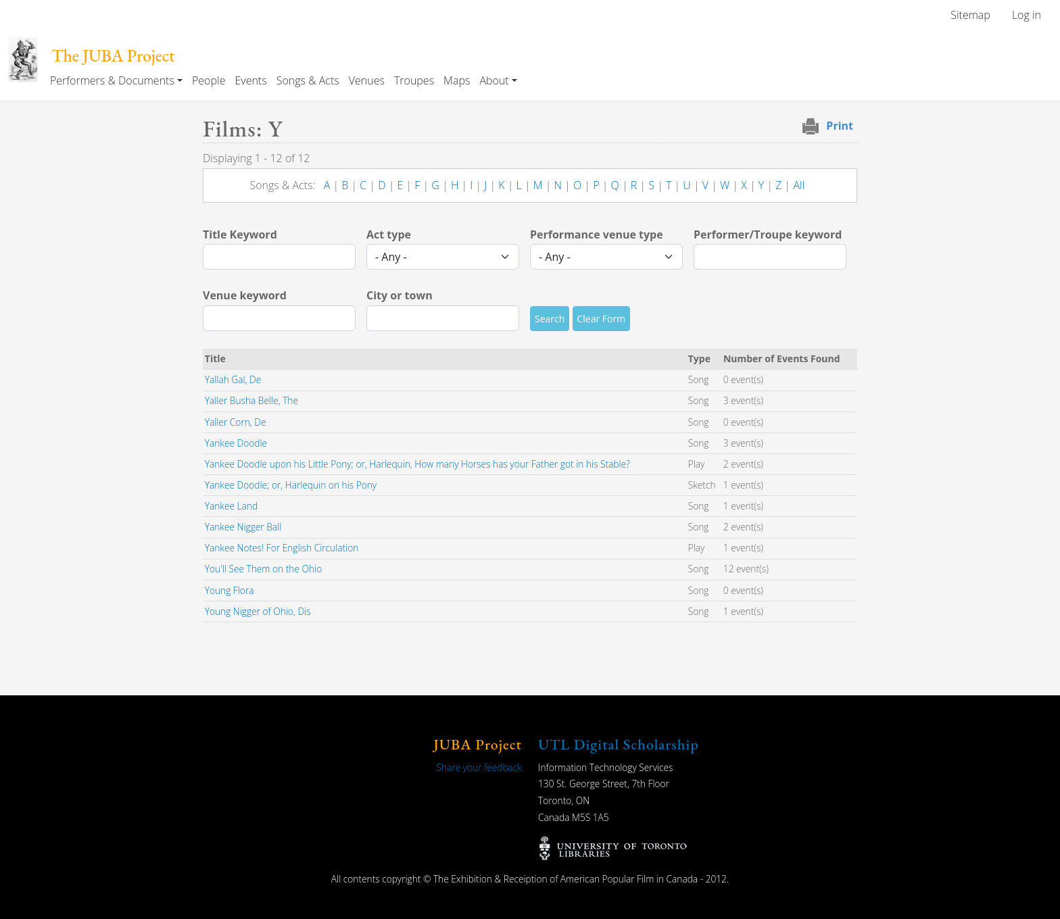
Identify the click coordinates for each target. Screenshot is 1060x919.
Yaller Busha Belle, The (251, 400)
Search (549, 318)
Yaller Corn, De (235, 422)
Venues (367, 80)
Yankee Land (231, 505)
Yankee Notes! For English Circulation (282, 547)
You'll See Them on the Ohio (263, 568)
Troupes (414, 80)
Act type (388, 234)
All (798, 185)
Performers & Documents (112, 80)
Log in (1026, 14)
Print (839, 125)
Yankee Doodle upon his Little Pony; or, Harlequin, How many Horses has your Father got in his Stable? (417, 463)
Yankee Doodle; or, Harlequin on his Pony (291, 484)
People (208, 80)
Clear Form (601, 318)
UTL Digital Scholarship (618, 744)
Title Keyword (240, 234)
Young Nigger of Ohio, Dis (258, 611)
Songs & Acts (307, 80)
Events (250, 80)
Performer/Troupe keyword (768, 234)
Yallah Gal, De (233, 379)
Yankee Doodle (236, 443)
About (493, 80)
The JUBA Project (112, 56)
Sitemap (970, 14)
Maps (456, 80)
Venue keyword (245, 295)
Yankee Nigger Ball (243, 526)
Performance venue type (596, 234)
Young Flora (229, 590)
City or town (399, 295)
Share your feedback (479, 767)
